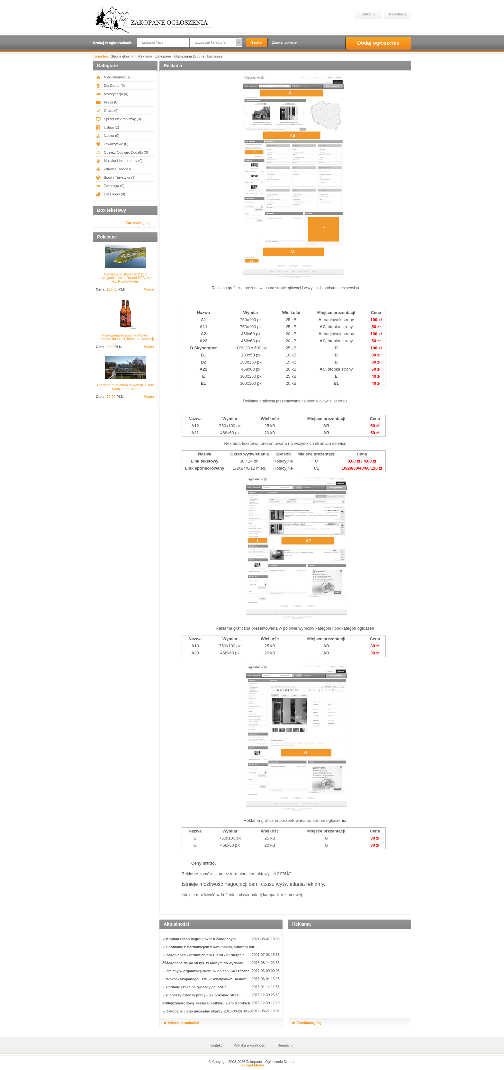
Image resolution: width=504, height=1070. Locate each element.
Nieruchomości (114, 77)
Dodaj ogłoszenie (378, 43)
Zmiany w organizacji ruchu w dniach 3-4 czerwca (207, 971)
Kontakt (282, 873)
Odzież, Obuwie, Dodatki (122, 152)
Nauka (107, 136)
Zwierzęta (110, 186)
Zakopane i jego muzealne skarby (194, 1011)
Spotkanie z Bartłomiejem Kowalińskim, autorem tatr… (212, 947)
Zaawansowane (284, 42)
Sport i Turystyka (115, 177)
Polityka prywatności (250, 1045)
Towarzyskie (112, 144)
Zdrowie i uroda (114, 169)
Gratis (107, 110)
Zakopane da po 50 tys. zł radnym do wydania (204, 963)
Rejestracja (398, 14)
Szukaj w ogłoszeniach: (112, 43)
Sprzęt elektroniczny (118, 119)
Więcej (149, 289)
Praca (107, 102)
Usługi (107, 127)
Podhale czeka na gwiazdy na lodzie (196, 987)
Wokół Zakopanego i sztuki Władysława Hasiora (206, 979)
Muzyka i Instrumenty (119, 161)
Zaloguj (368, 14)
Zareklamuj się (138, 223)
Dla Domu (110, 85)
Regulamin (285, 1045)
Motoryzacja (112, 94)
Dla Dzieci (110, 194)
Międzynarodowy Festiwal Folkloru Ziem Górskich (208, 1003)
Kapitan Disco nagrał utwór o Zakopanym (201, 939)
